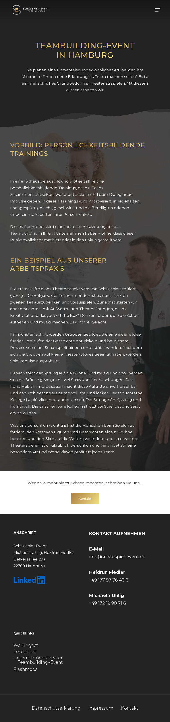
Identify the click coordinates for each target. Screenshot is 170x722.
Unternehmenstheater (38, 658)
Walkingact (26, 645)
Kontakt (129, 708)
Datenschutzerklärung (56, 708)
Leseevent (25, 651)
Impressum (100, 708)
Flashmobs (25, 669)
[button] (157, 10)
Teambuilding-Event (40, 662)
